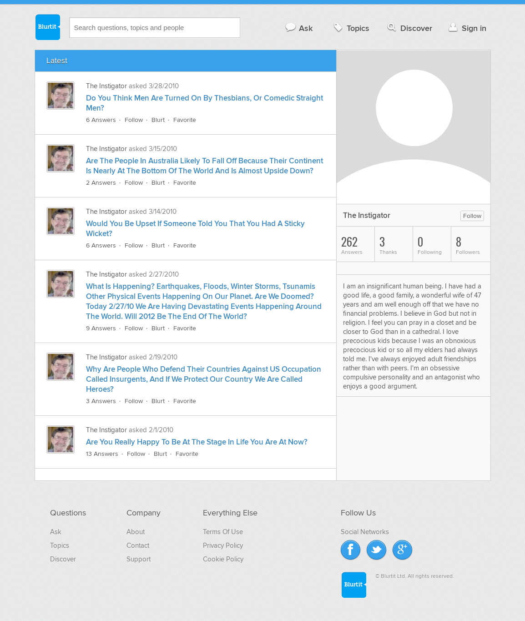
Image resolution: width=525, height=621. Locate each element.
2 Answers (101, 183)
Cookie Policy (223, 559)
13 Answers (102, 454)
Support (138, 559)
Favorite (184, 120)
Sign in (466, 28)
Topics (350, 28)
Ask (298, 28)
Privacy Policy (223, 545)
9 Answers (101, 328)
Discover (408, 28)
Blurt (158, 120)
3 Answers (101, 401)
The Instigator (106, 86)
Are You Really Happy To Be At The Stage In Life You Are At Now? (197, 442)
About (135, 532)
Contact (137, 545)
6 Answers (101, 120)
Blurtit (47, 26)
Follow (134, 120)
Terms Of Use (223, 532)
